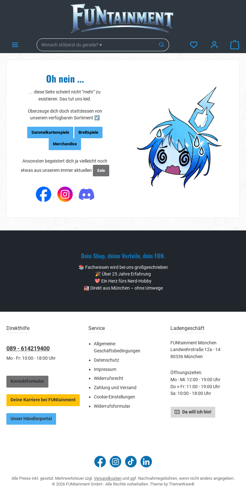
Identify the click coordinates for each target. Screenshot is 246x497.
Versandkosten (107, 478)
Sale (101, 170)
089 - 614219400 (28, 348)
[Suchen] (162, 44)
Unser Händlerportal (31, 418)
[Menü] (15, 45)
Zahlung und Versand (115, 387)
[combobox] (96, 44)
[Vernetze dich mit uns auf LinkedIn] (146, 461)
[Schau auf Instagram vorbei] (115, 461)
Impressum (105, 369)
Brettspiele (88, 132)
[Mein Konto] (214, 45)
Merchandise (65, 143)
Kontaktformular (27, 381)
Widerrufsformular (112, 406)
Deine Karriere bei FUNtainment (43, 400)
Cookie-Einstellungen (114, 397)
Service (96, 328)
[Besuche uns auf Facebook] (100, 461)
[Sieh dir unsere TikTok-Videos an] (131, 461)
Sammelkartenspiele (50, 132)
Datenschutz (106, 360)
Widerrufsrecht (108, 378)
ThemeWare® (181, 484)
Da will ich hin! (193, 411)
